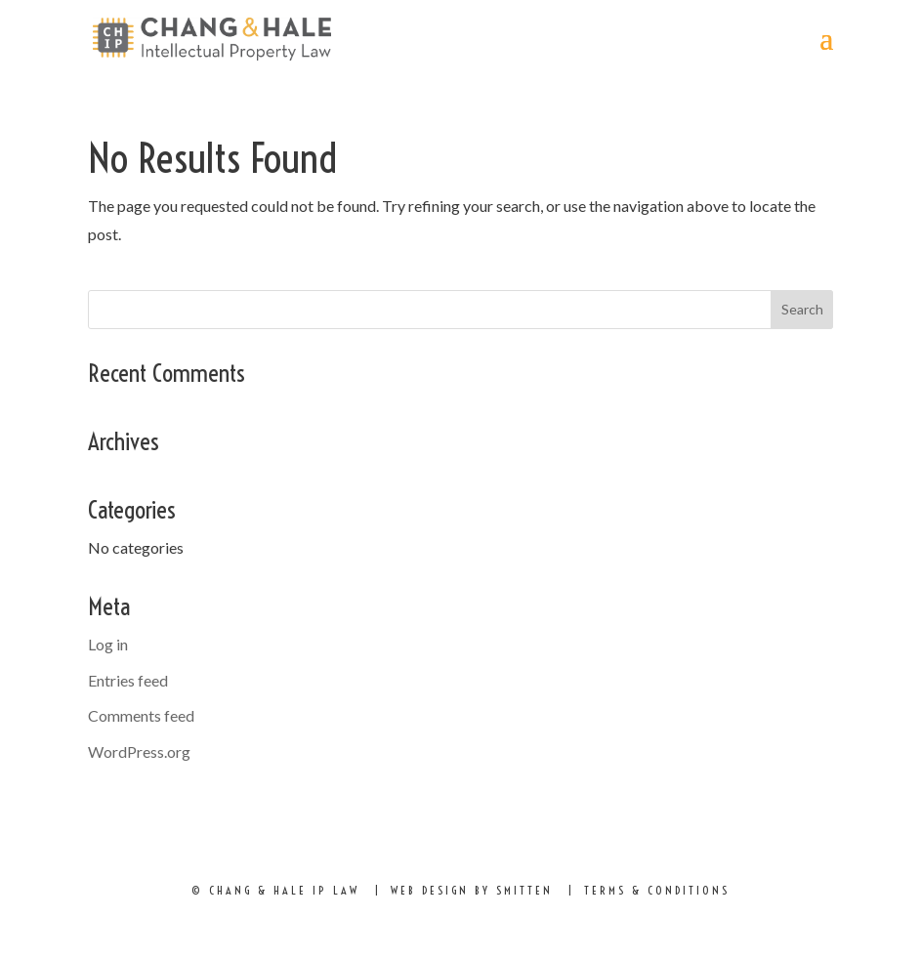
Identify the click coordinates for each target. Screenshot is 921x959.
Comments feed (141, 715)
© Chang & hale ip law (275, 890)
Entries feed (128, 680)
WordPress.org (139, 751)
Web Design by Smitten (472, 890)
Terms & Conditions (657, 890)
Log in (108, 644)
